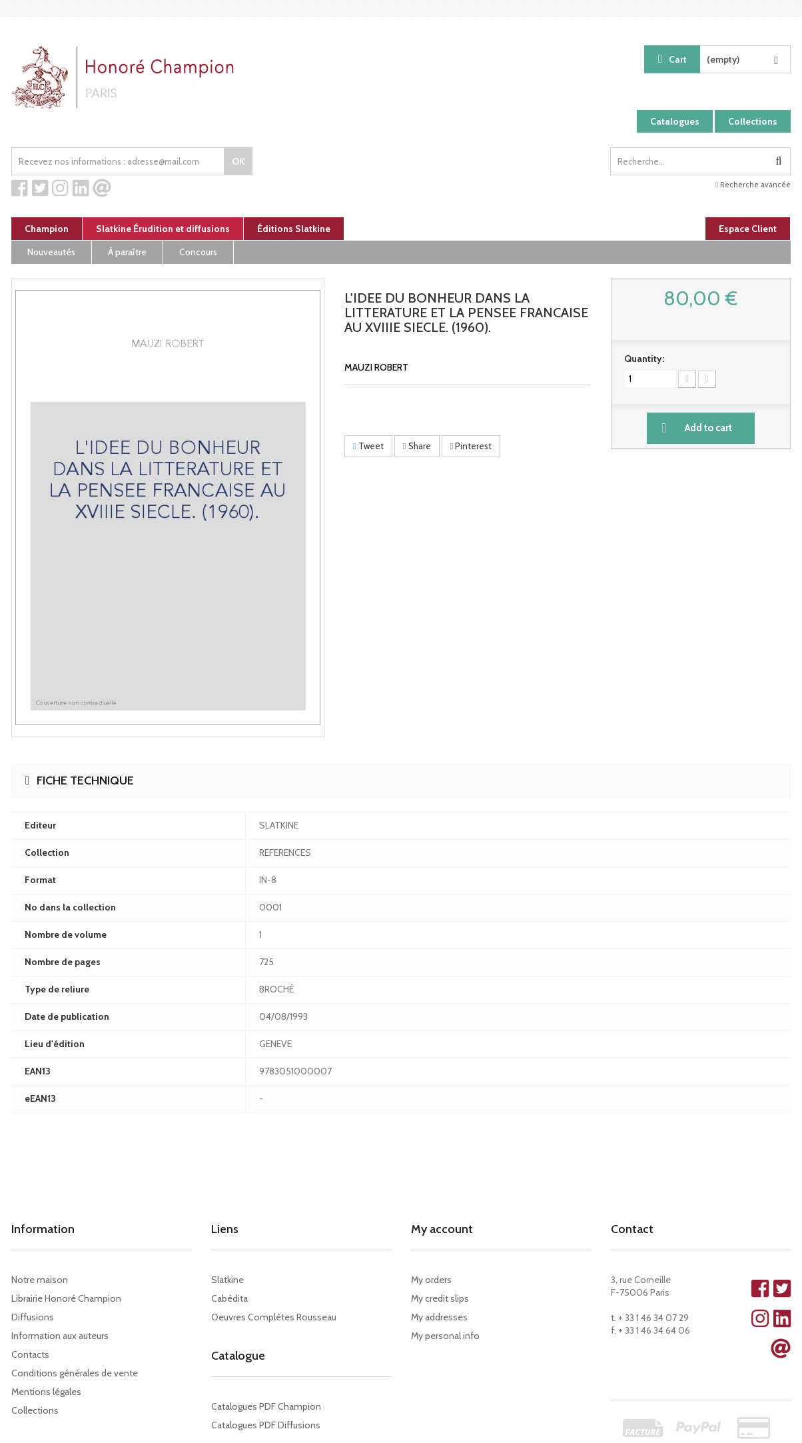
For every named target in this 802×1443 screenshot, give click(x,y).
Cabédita (229, 1298)
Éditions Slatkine (293, 229)
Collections (752, 121)
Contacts (30, 1354)
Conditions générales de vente (74, 1373)
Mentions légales (46, 1392)
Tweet (368, 446)
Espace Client (748, 229)
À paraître (127, 252)
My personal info (445, 1336)
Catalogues (674, 121)
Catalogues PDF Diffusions (265, 1425)
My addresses (439, 1317)
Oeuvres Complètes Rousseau (273, 1317)
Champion (47, 229)
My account (442, 1229)
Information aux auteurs (60, 1336)
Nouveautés (51, 252)
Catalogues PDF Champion (266, 1406)
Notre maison (39, 1280)
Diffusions (32, 1317)
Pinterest (471, 446)
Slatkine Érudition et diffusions (163, 229)
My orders (431, 1280)
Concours (198, 252)
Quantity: (644, 359)
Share (417, 446)
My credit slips (440, 1298)
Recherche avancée (753, 184)
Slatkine (227, 1280)
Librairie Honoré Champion (66, 1298)
